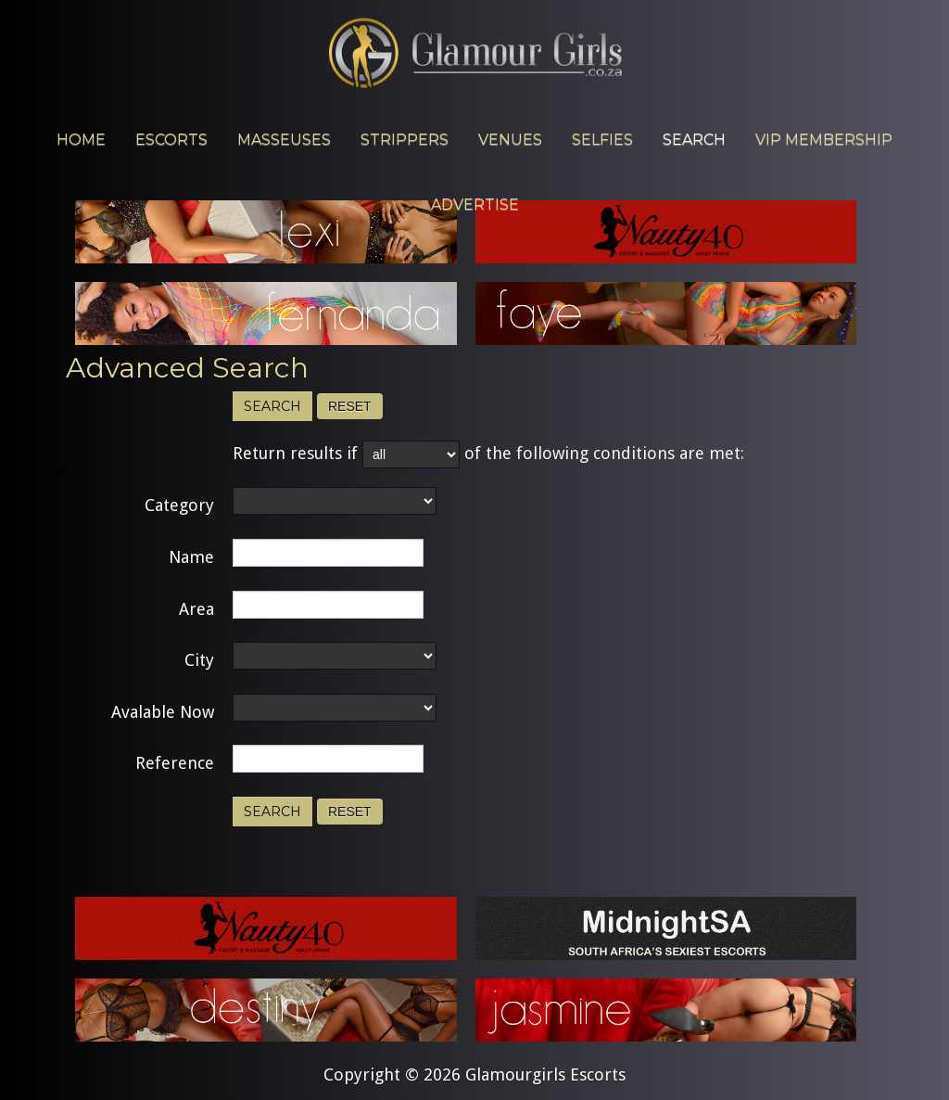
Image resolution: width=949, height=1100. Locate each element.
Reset (350, 406)
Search (272, 406)
